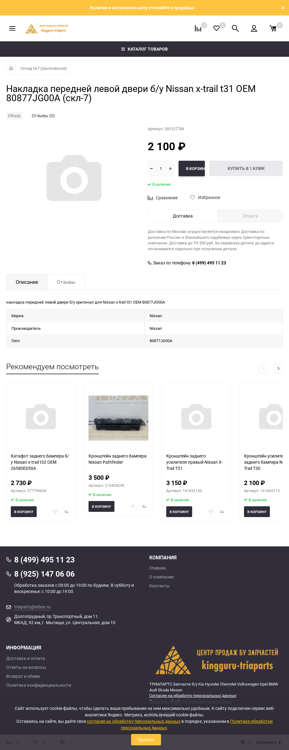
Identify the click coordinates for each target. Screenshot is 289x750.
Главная (157, 568)
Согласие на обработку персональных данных (192, 695)
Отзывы (66, 282)
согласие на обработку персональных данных (133, 721)
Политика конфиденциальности (38, 685)
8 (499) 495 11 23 (209, 263)
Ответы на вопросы (26, 667)
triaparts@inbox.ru (32, 607)
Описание (27, 282)
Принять (146, 740)
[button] (278, 368)
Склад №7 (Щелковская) (43, 68)
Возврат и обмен (23, 676)
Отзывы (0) (43, 115)
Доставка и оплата (25, 658)
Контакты (159, 586)
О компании (161, 577)
